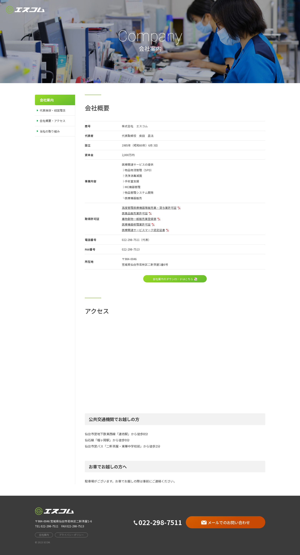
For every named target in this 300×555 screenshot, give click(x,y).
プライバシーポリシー (71, 535)
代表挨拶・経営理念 (53, 110)
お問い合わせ (281, 9)
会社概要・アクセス (52, 121)
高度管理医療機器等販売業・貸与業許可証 (149, 208)
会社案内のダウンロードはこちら (173, 279)
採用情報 (258, 9)
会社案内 (218, 9)
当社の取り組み (50, 131)
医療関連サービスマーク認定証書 (143, 230)
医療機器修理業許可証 (136, 224)
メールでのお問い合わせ (225, 522)
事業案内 (238, 9)
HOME (200, 9)
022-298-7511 (158, 522)
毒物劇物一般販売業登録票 (139, 219)
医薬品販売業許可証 (135, 213)
